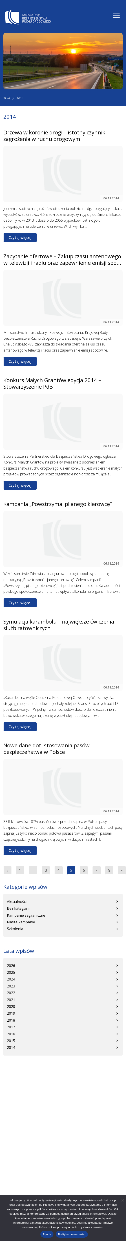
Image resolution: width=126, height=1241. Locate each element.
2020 (11, 1006)
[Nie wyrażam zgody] (122, 1200)
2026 (11, 965)
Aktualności (17, 901)
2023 (11, 986)
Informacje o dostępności (24, 1132)
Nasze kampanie (21, 922)
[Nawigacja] (116, 15)
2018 (11, 1020)
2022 (11, 992)
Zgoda (47, 1234)
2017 (11, 1027)
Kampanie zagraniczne (26, 915)
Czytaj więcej (20, 237)
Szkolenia (15, 928)
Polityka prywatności (72, 1234)
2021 (11, 999)
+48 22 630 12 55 (26, 1105)
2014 (20, 98)
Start (6, 98)
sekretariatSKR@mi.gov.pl (33, 1113)
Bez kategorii (18, 908)
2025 (11, 972)
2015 (11, 1040)
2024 (11, 979)
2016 (11, 1034)
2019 (11, 1013)
